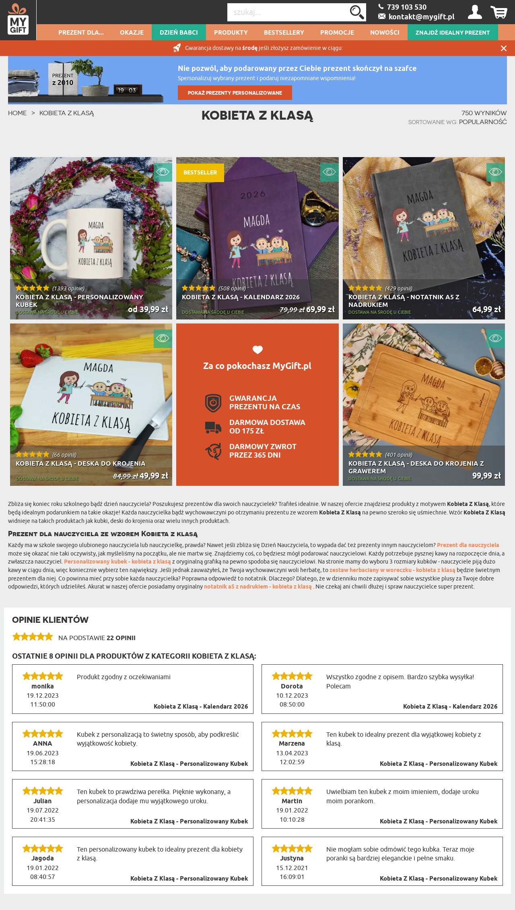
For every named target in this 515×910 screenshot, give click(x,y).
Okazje (132, 33)
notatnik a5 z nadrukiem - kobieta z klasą (258, 587)
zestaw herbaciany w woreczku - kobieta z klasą (393, 570)
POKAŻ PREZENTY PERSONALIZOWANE (235, 93)
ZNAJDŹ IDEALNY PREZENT (453, 33)
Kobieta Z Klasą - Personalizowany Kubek (189, 764)
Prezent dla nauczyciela (468, 545)
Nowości (385, 33)
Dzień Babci (179, 33)
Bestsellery (284, 33)
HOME (17, 112)
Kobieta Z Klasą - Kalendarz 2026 (201, 707)
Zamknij (503, 48)
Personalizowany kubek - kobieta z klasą (118, 562)
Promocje (337, 33)
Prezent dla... (81, 33)
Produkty (231, 33)
